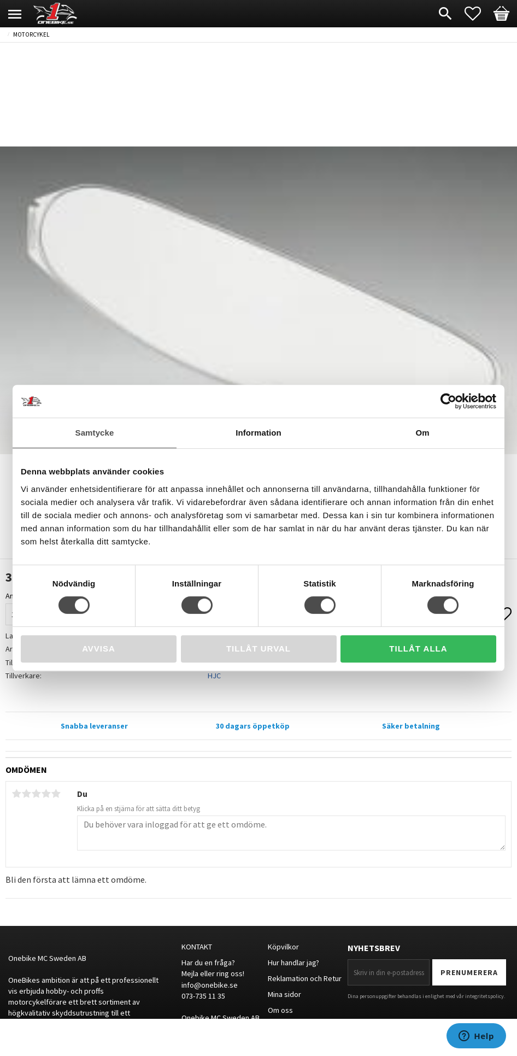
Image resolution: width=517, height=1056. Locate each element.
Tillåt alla (418, 648)
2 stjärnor (26, 794)
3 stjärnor (36, 794)
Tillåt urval (258, 648)
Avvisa (98, 648)
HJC (214, 675)
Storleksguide (291, 1025)
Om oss (280, 1010)
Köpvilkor (283, 947)
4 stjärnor (46, 794)
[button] (478, 13)
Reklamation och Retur (305, 978)
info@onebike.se (209, 985)
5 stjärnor (56, 794)
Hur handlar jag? (293, 962)
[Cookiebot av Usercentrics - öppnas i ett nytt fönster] (448, 401)
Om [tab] (422, 432)
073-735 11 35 (203, 996)
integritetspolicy (484, 996)
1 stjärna (16, 794)
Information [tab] (258, 432)
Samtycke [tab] (94, 432)
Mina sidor (284, 994)
